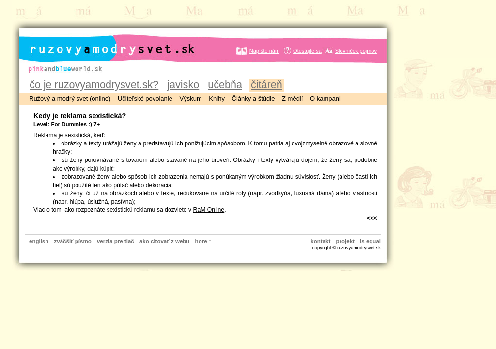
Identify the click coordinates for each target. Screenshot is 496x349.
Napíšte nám (264, 51)
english (38, 241)
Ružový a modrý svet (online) (69, 98)
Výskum (191, 98)
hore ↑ (203, 241)
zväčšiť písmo (73, 241)
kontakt (320, 241)
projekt (345, 241)
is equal (370, 241)
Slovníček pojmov (356, 51)
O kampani (325, 98)
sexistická (78, 135)
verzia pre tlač (115, 241)
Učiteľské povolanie (145, 98)
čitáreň (266, 85)
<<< (372, 218)
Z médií (292, 98)
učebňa (225, 85)
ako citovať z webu (164, 241)
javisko (183, 85)
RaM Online (209, 209)
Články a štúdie (253, 98)
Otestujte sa (307, 51)
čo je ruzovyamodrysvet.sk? (94, 85)
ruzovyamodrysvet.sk (100, 41)
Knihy (217, 98)
